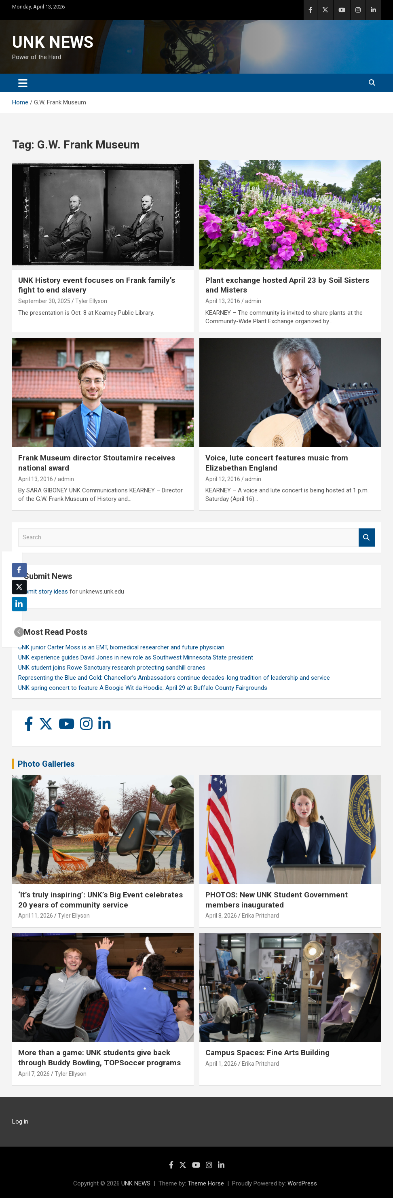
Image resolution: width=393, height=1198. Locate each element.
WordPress (302, 1183)
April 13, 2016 (222, 301)
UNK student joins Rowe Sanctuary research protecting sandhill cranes (111, 667)
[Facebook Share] (19, 570)
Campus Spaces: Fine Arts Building (267, 1052)
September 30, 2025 (44, 301)
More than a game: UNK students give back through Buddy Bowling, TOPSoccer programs (99, 1057)
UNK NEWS (52, 42)
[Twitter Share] (19, 587)
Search (367, 537)
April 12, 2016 (222, 479)
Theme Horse (206, 1183)
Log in (20, 1121)
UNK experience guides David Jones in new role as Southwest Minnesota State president (135, 657)
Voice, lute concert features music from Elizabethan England (276, 463)
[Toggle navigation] (23, 83)
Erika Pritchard (260, 915)
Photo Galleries (46, 764)
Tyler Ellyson (91, 301)
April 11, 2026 (35, 915)
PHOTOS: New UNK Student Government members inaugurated (276, 900)
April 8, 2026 (221, 915)
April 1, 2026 (221, 1063)
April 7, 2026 (34, 1074)
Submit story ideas (43, 591)
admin (253, 301)
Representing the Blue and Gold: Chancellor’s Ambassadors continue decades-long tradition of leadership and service (174, 677)
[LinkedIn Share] (19, 604)
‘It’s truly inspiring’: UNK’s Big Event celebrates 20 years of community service (100, 900)
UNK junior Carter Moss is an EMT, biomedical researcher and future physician (121, 647)
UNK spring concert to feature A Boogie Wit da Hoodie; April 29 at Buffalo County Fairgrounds (142, 687)
